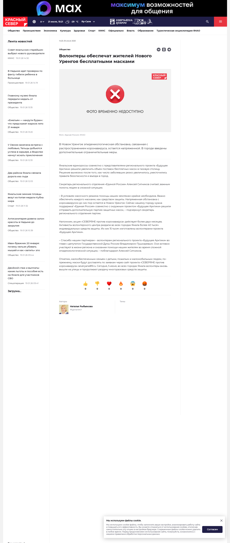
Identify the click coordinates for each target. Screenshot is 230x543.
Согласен (212, 529)
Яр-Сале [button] (86, 21)
